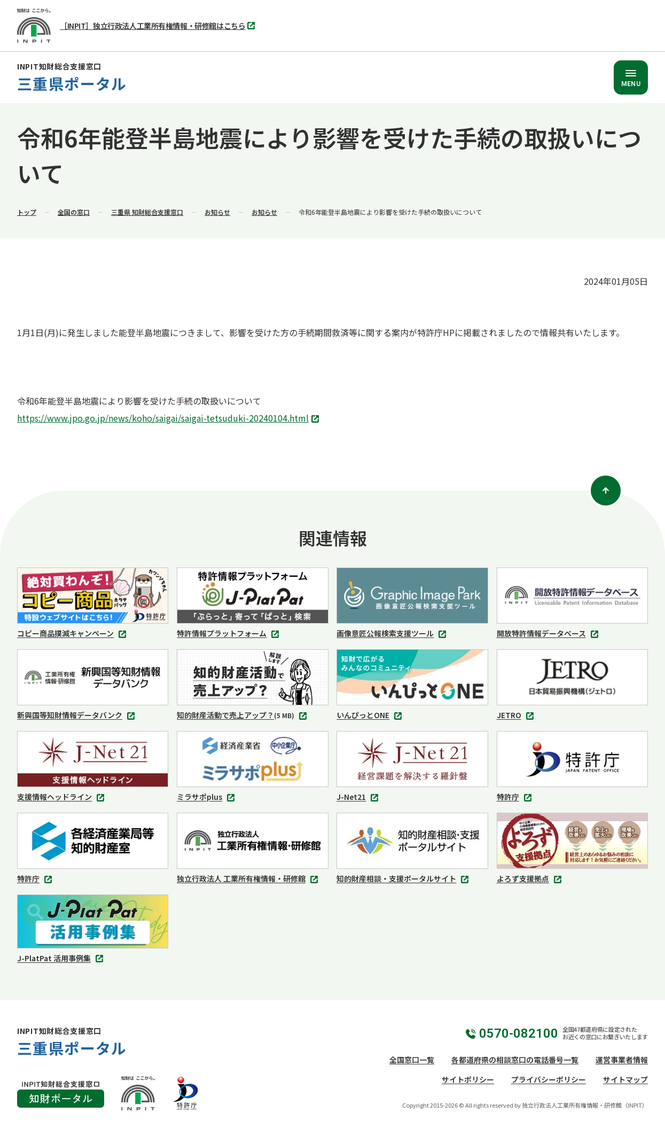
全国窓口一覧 (411, 1059)
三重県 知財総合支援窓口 (147, 211)
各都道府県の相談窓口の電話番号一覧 (514, 1059)
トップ (26, 211)
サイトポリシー (468, 1079)
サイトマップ (625, 1079)
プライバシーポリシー (548, 1079)
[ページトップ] (606, 490)
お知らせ (217, 211)
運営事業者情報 (622, 1059)
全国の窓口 (74, 211)
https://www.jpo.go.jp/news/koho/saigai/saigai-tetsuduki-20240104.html (169, 418)
